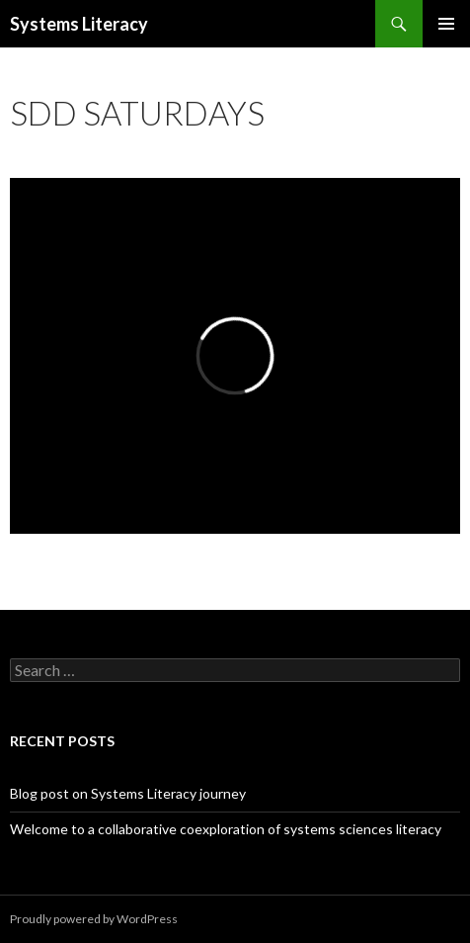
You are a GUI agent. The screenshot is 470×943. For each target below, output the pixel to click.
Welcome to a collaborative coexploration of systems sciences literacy (225, 828)
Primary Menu (446, 23)
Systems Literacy (79, 24)
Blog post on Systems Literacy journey (128, 793)
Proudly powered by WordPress (94, 918)
